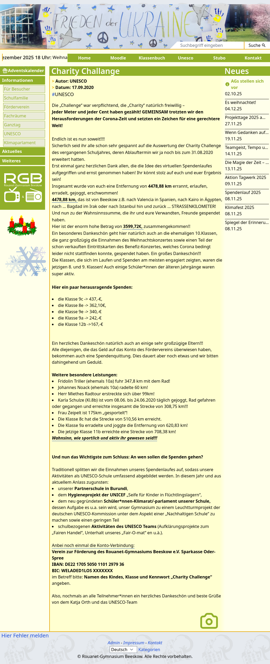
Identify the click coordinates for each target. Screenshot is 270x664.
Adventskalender (23, 70)
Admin (114, 643)
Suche (257, 45)
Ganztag (12, 125)
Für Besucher (17, 89)
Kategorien (149, 649)
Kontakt (155, 643)
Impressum (133, 643)
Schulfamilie (16, 98)
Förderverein (16, 107)
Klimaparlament (20, 143)
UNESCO (12, 134)
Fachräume (15, 116)
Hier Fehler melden (24, 635)
